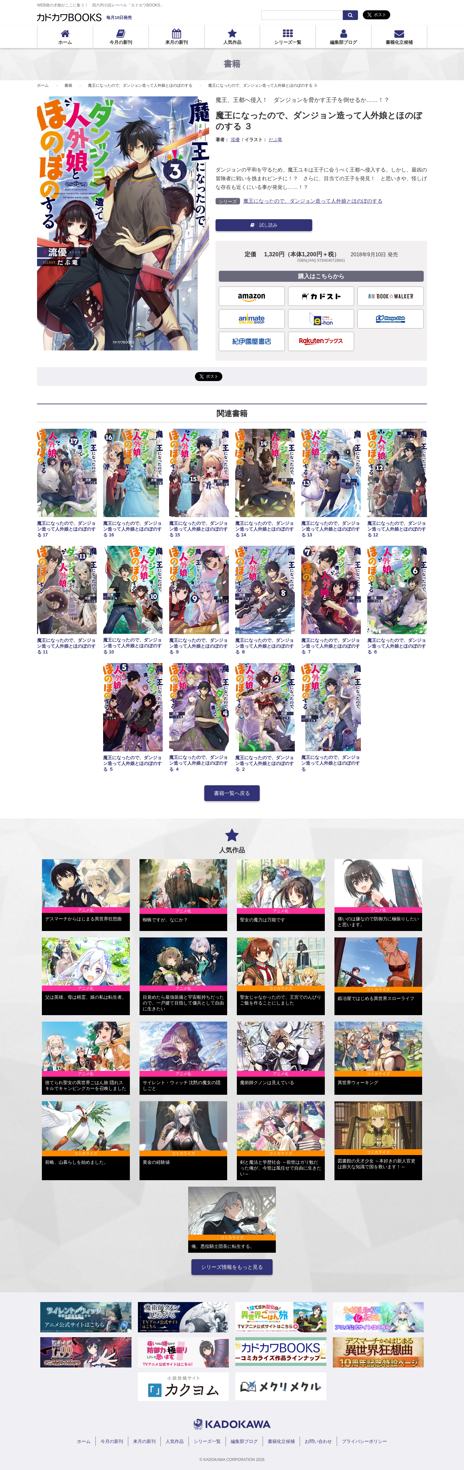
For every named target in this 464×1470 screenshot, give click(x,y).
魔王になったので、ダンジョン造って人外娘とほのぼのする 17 (66, 529)
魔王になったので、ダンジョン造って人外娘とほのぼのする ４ (198, 763)
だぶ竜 (275, 139)
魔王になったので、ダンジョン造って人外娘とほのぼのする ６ (396, 646)
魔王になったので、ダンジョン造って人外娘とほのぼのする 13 (330, 529)
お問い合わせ (318, 1441)
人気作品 (232, 42)
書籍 (68, 85)
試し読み (263, 225)
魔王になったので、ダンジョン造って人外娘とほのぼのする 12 (396, 529)
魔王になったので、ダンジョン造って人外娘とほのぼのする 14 (264, 529)
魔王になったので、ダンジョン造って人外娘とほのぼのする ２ (264, 763)
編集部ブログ (343, 42)
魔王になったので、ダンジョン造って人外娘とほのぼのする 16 (132, 529)
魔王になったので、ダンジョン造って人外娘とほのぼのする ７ (330, 646)
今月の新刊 (121, 42)
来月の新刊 (176, 42)
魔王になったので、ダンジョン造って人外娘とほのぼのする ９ (198, 646)
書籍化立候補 (399, 42)
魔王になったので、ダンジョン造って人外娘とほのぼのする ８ (264, 646)
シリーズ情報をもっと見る (232, 1267)
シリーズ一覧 (287, 42)
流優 (235, 139)
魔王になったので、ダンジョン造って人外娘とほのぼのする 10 (132, 645)
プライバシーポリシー (364, 1441)
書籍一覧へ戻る (232, 793)
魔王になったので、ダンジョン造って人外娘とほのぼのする (140, 85)
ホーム (65, 42)
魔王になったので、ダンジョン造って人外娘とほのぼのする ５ (132, 763)
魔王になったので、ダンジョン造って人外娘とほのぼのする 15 (198, 529)
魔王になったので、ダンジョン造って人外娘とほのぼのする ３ (262, 85)
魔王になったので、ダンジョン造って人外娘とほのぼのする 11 (66, 646)
